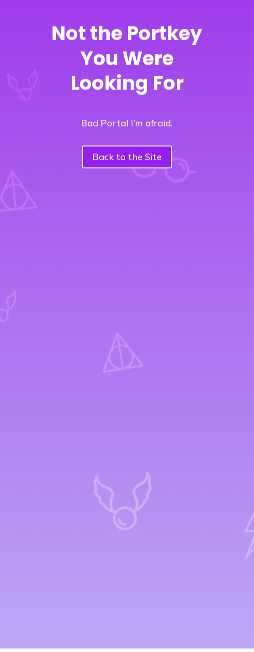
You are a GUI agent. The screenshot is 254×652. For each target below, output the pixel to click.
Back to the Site (127, 153)
